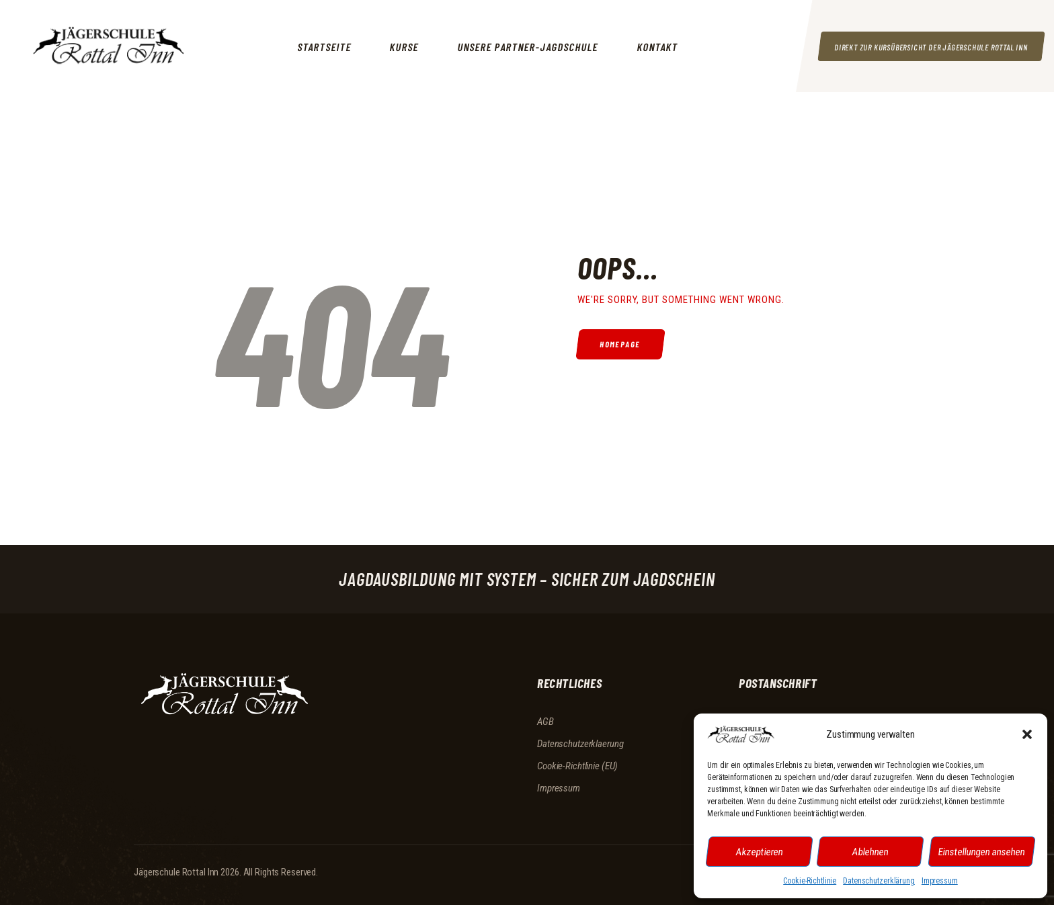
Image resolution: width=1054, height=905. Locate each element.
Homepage (621, 344)
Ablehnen (870, 851)
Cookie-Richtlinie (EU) (577, 766)
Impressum (940, 881)
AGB (545, 722)
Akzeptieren (759, 851)
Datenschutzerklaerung (580, 744)
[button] (1027, 734)
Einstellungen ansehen (982, 851)
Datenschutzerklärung (879, 881)
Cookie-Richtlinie (809, 881)
